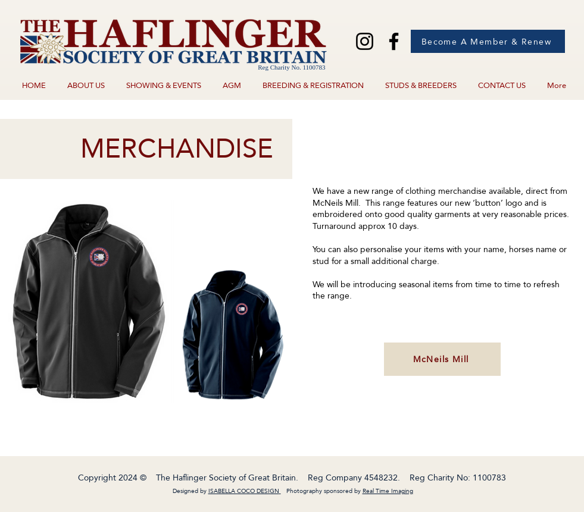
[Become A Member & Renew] (488, 41)
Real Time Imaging (388, 490)
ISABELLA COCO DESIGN (243, 490)
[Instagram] (364, 41)
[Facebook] (393, 41)
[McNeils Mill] (442, 359)
